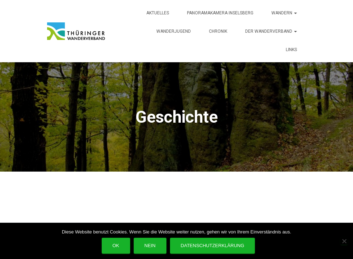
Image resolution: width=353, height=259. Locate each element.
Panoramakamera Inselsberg (220, 12)
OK (116, 245)
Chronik (218, 31)
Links (291, 49)
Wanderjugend (173, 31)
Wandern (284, 12)
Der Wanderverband (271, 31)
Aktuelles (157, 12)
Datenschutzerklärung (212, 245)
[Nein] (344, 241)
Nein (150, 245)
